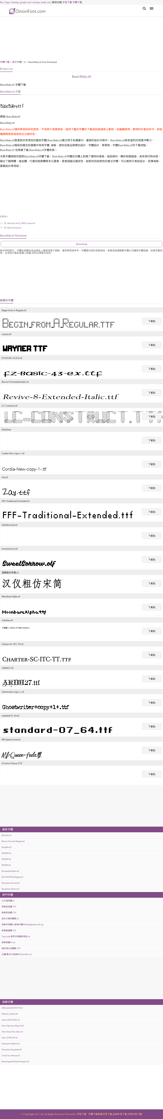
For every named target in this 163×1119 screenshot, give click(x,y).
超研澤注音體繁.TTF (11, 948)
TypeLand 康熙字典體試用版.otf (16, 936)
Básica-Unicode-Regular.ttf (13, 841)
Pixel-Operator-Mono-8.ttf (13, 1026)
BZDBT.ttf (6, 865)
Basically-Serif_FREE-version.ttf (21, 223)
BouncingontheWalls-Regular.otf (15, 1061)
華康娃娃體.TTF (9, 907)
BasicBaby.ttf (81, 76)
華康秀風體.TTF (9, 913)
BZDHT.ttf (6, 859)
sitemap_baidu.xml (41, 2)
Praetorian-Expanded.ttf (12, 1050)
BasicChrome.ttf (14, 228)
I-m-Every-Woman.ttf (11, 1055)
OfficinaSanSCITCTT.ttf (12, 1008)
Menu (151, 7)
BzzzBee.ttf (6, 847)
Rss (1, 2)
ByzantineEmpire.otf (10, 871)
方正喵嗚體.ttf (8, 901)
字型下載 (67, 2)
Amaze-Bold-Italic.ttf (11, 1020)
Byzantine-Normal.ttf (11, 883)
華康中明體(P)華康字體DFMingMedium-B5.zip (22, 924)
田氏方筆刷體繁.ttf (10, 919)
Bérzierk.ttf (6, 835)
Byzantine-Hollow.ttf (10, 889)
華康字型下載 (105, 1114)
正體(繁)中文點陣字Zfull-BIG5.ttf (17, 954)
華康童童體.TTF (9, 930)
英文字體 (17, 62)
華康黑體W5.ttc (9, 942)
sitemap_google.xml (21, 2)
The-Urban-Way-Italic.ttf (12, 1032)
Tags (7, 2)
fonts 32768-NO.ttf (10, 1038)
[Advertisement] (81, 39)
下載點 (151, 321)
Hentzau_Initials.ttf (10, 1014)
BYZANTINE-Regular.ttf (12, 877)
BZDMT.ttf (6, 853)
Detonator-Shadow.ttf (11, 1044)
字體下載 (77, 2)
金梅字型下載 (120, 1114)
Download (81, 244)
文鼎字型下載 (135, 1114)
